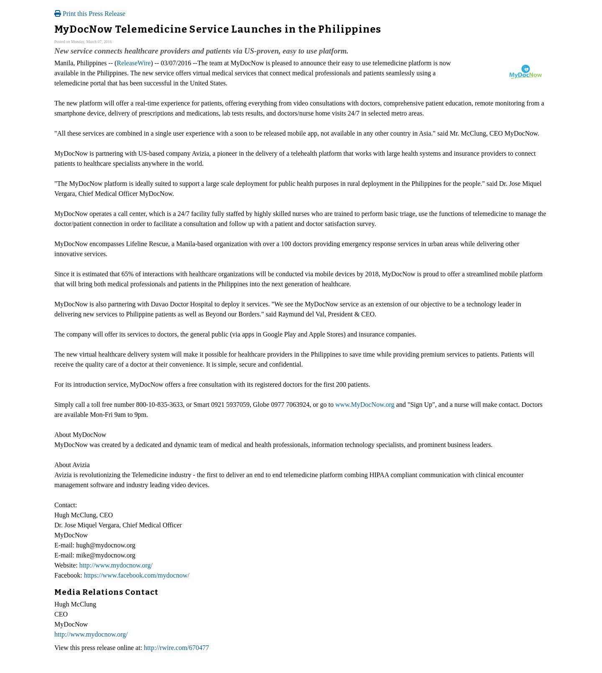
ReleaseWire (133, 63)
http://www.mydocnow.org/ (116, 565)
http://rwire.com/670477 (176, 647)
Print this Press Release (89, 13)
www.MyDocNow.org (365, 404)
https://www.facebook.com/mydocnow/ (136, 575)
